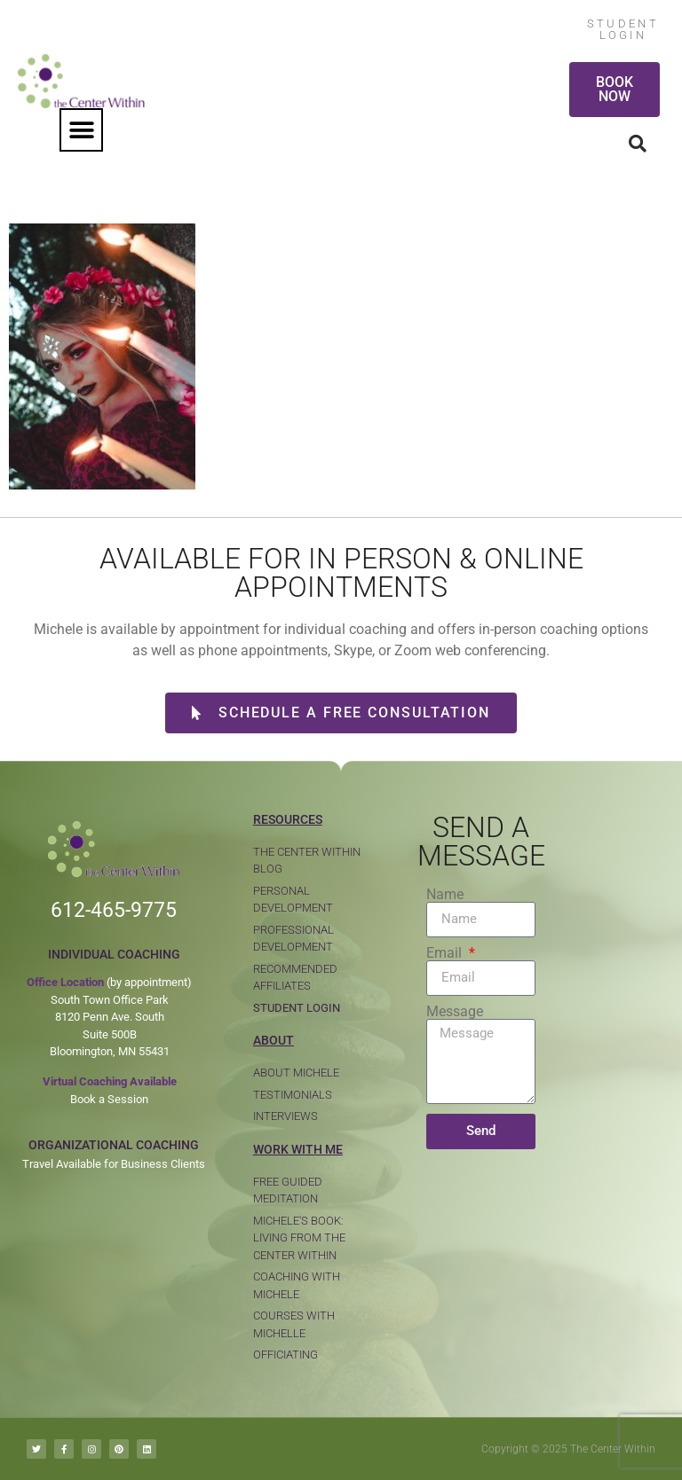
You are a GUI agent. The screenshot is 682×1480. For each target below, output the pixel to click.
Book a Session (109, 1099)
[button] (81, 130)
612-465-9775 (114, 910)
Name (445, 895)
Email (445, 953)
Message (454, 1012)
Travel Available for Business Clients (113, 1164)
